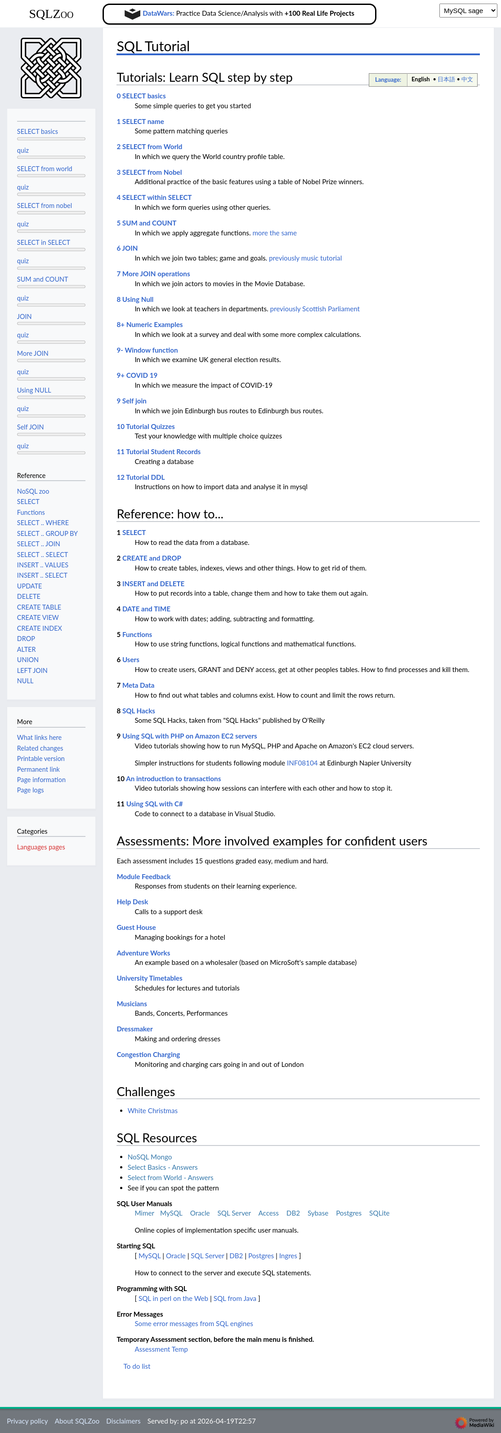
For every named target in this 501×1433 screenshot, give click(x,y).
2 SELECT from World (149, 146)
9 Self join (131, 401)
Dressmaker (134, 1029)
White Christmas (153, 1110)
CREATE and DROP (151, 558)
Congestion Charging (148, 1054)
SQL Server (234, 1213)
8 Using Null (134, 299)
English (421, 79)
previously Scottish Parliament (315, 309)
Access (268, 1213)
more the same (274, 233)
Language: (388, 79)
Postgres (349, 1213)
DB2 (293, 1213)
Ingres (288, 1256)
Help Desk (132, 902)
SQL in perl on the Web (173, 1298)
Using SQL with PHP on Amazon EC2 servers (189, 736)
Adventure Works (143, 953)
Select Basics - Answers (163, 1167)
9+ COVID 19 (136, 375)
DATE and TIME (146, 609)
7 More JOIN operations (153, 274)
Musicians (131, 1004)
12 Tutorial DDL (140, 477)
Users (130, 659)
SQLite (379, 1213)
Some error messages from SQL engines (193, 1323)
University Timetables (149, 978)
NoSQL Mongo (150, 1157)
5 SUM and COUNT (146, 223)
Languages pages (41, 847)
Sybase (318, 1213)
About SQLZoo (77, 1421)
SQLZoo (51, 14)
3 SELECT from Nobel (149, 172)
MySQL (171, 1213)
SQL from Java (235, 1298)
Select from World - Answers (171, 1177)
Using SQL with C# (154, 804)
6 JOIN (127, 248)
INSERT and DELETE (153, 583)
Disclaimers (123, 1421)
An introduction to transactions (173, 778)
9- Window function (147, 350)
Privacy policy (27, 1421)
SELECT (134, 532)
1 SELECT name (140, 121)
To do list (137, 1366)
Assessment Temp (161, 1349)
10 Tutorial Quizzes (145, 426)
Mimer (144, 1213)
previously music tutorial (305, 258)
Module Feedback (143, 876)
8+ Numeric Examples (149, 324)
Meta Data (138, 685)
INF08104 (302, 763)
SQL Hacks (138, 711)
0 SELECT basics (141, 96)
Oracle (200, 1213)
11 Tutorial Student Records (158, 451)
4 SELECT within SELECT (154, 197)
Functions (137, 634)
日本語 (446, 79)
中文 (467, 79)
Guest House (136, 927)
